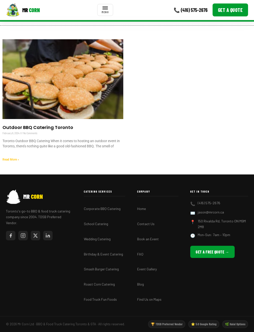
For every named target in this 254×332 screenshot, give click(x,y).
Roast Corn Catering (99, 284)
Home (141, 209)
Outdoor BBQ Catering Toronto (37, 127)
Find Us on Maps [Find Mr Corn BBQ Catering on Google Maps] (149, 299)
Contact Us (146, 224)
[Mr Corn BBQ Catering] (23, 10)
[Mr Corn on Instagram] (23, 235)
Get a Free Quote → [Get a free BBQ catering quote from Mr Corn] (212, 251)
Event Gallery (147, 269)
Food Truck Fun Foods (100, 299)
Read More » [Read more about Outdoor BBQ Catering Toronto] (10, 159)
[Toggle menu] (105, 10)
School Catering (96, 224)
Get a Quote (230, 10)
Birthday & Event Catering (103, 254)
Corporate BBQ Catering (102, 209)
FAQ (140, 254)
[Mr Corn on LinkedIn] (48, 235)
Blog (140, 284)
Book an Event (148, 239)
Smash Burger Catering (101, 269)
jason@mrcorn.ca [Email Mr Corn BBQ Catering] (211, 212)
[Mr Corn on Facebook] (10, 235)
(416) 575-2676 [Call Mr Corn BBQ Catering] (209, 203)
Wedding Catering (97, 239)
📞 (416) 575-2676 (191, 10)
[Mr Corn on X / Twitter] (35, 235)
